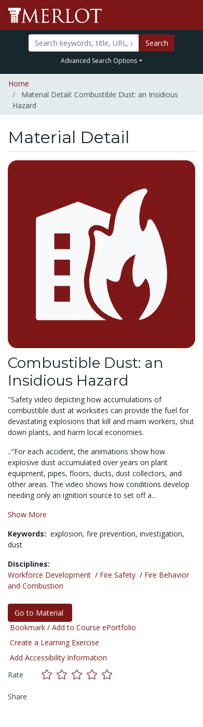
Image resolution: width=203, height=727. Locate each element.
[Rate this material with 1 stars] (49, 675)
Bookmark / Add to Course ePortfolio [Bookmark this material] (73, 627)
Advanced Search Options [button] (99, 60)
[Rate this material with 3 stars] (79, 675)
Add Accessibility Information (58, 657)
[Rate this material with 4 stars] (94, 675)
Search (156, 43)
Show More (27, 514)
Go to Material (40, 613)
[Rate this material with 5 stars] (108, 675)
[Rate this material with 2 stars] (64, 675)
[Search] (83, 43)
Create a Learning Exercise (54, 642)
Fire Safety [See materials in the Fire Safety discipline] (118, 575)
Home (18, 83)
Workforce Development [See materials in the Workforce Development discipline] (49, 575)
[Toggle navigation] (188, 15)
